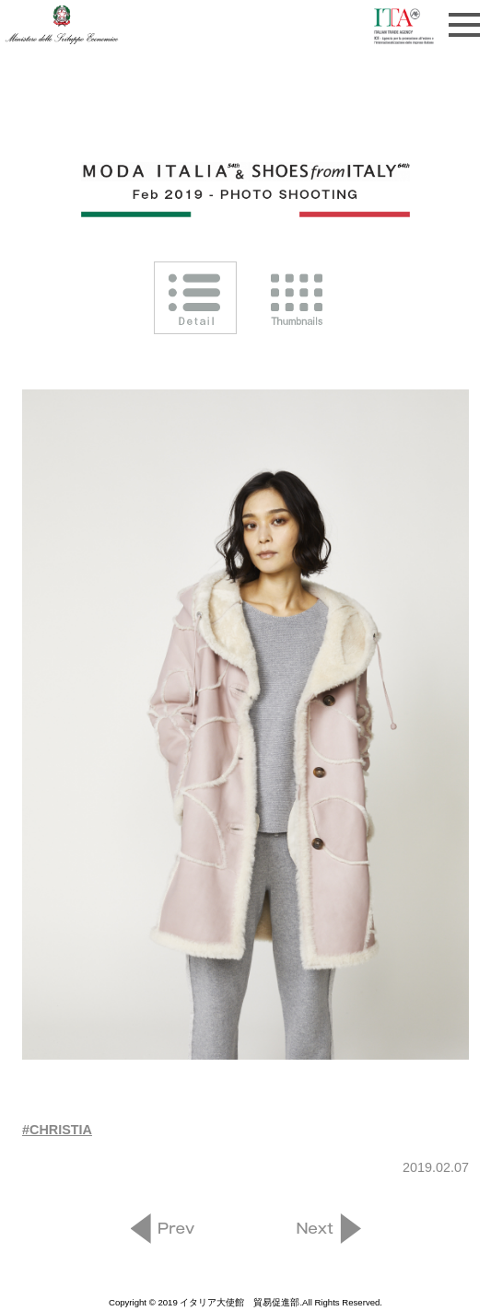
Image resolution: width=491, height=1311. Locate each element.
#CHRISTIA (57, 1129)
